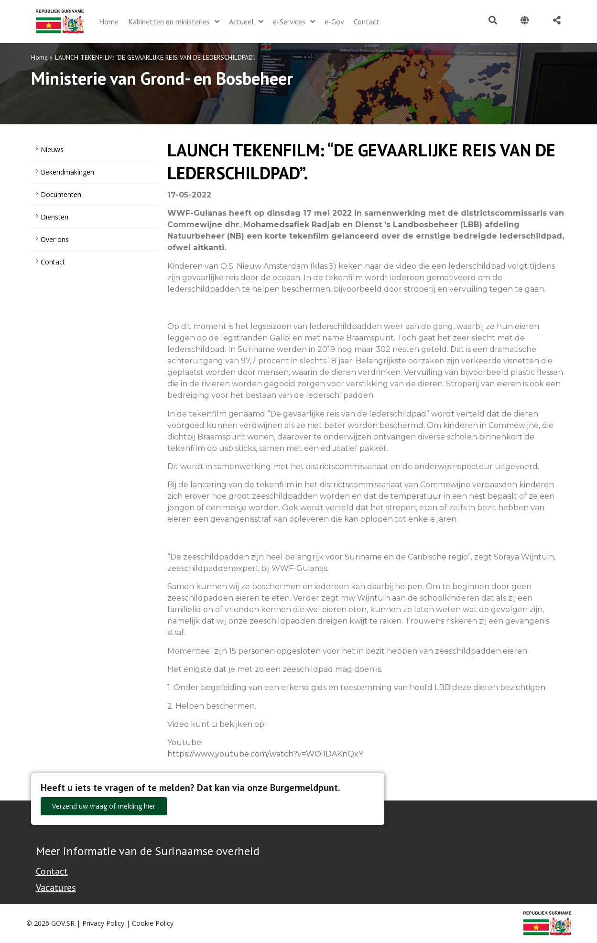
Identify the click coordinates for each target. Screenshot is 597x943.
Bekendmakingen (67, 171)
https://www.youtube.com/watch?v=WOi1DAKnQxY (265, 753)
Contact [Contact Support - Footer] (52, 871)
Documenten (61, 194)
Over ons (55, 239)
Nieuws (52, 149)
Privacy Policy (103, 923)
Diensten (54, 216)
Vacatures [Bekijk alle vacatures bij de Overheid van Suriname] (56, 887)
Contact (53, 261)
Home (39, 57)
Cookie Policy (153, 923)
